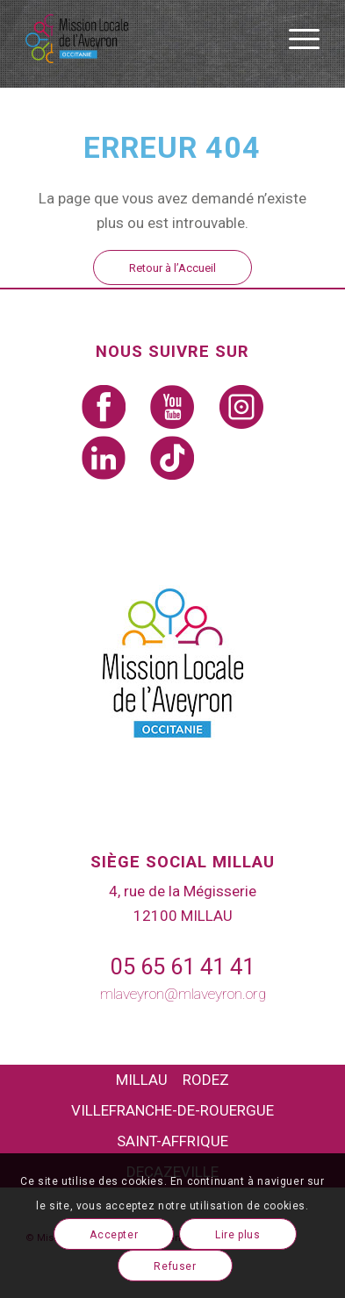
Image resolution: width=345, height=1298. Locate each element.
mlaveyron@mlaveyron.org (183, 993)
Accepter (114, 1235)
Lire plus (237, 1235)
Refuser (175, 1266)
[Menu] (295, 39)
